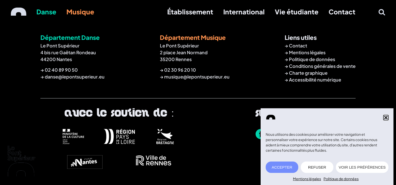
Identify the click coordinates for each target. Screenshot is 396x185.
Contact (342, 12)
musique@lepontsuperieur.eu (197, 77)
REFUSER (317, 167)
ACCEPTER (282, 167)
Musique (80, 12)
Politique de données (341, 178)
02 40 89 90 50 (61, 70)
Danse (46, 12)
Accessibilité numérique (315, 80)
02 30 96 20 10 (180, 70)
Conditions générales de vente (322, 66)
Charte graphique (308, 73)
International (244, 12)
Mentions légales (307, 178)
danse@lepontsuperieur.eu (75, 77)
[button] (385, 117)
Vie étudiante (296, 12)
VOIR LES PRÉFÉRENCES (362, 167)
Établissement (190, 12)
